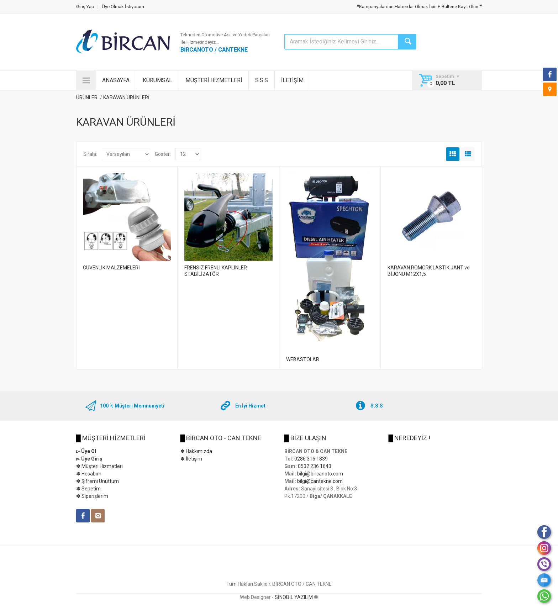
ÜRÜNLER (87, 97)
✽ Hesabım (88, 474)
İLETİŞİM (292, 80)
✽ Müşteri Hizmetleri (99, 466)
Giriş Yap (85, 6)
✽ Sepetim (88, 488)
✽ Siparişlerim (92, 496)
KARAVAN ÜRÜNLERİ (126, 97)
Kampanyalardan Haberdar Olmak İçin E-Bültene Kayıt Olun (419, 6)
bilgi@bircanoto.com (320, 474)
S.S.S (261, 80)
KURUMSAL (157, 80)
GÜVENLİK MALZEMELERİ (111, 267)
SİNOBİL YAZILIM (294, 597)
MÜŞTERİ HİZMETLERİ (213, 80)
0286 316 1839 (311, 459)
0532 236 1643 (314, 466)
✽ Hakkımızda (196, 451)
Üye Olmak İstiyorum (123, 6)
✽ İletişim (191, 459)
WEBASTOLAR (302, 359)
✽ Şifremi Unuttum (97, 481)
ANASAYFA (116, 80)
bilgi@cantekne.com (320, 481)
